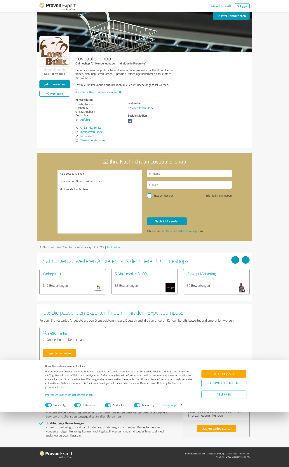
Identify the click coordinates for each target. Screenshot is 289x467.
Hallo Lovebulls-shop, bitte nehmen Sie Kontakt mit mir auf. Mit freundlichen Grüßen (100, 202)
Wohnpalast (52, 273)
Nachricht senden (167, 221)
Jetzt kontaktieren (231, 15)
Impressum (51, 449)
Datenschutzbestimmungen (76, 449)
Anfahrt (85, 119)
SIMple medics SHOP (131, 273)
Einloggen (242, 6)
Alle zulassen (223, 429)
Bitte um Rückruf (163, 195)
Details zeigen (170, 460)
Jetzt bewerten (54, 84)
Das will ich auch (220, 6)
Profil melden (114, 247)
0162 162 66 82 (90, 127)
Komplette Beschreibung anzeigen (98, 92)
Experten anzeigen (60, 353)
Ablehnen (224, 449)
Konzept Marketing (201, 273)
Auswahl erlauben (224, 438)
